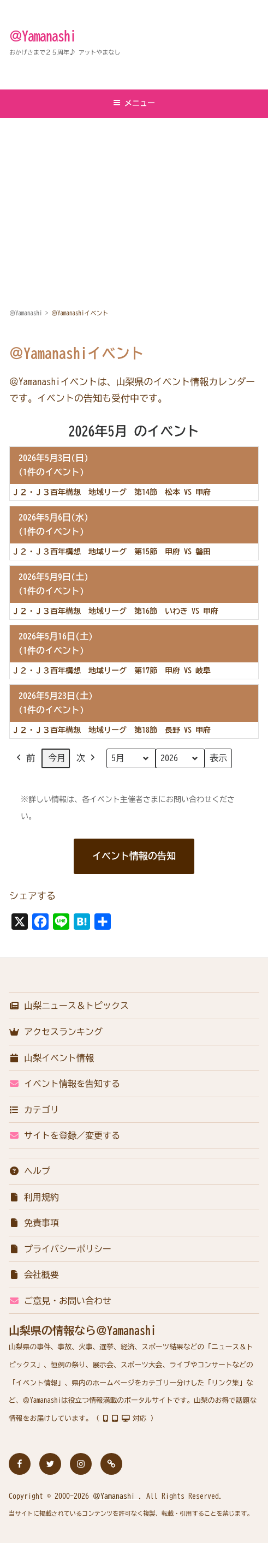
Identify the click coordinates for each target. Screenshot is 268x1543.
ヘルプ (29, 1171)
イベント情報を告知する (64, 1083)
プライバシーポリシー (60, 1249)
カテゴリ (34, 1109)
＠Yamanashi (42, 36)
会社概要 (34, 1274)
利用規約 (34, 1197)
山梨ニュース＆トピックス (69, 1005)
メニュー (134, 103)
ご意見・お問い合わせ (60, 1300)
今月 (56, 757)
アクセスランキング (56, 1031)
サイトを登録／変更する (64, 1135)
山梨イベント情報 (51, 1058)
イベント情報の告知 (134, 855)
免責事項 (34, 1222)
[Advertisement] (134, 200)
